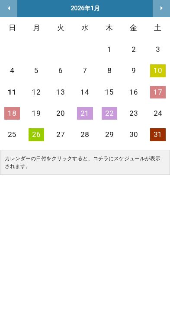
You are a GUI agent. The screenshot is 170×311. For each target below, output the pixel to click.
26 (36, 134)
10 (158, 70)
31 (158, 134)
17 (158, 92)
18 (12, 113)
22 (109, 113)
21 (84, 113)
